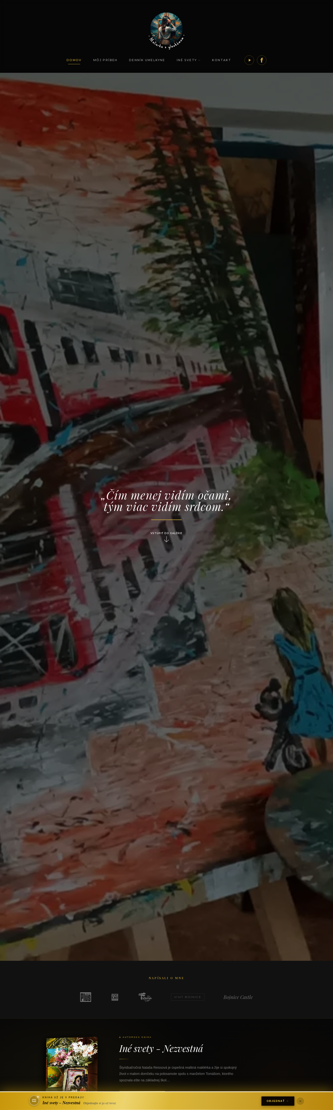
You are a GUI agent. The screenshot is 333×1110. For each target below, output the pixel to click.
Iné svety (189, 60)
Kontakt (221, 60)
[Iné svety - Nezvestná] (73, 1073)
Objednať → (278, 1100)
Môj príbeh (105, 60)
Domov (74, 60)
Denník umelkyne (147, 60)
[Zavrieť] (300, 1101)
